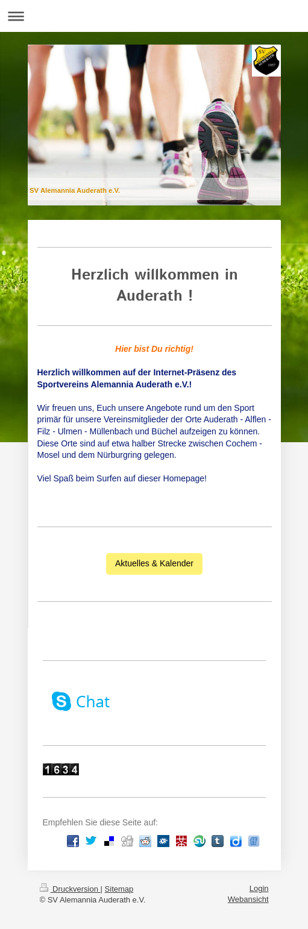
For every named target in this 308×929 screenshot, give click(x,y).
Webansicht (248, 899)
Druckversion (70, 888)
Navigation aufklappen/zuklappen (154, 16)
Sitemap (119, 888)
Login (259, 888)
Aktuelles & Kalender (154, 563)
